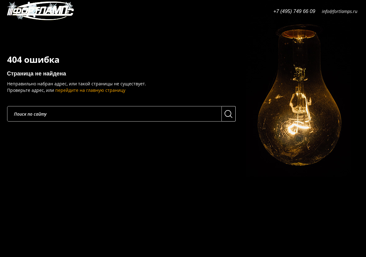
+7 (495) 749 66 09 (294, 11)
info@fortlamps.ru (339, 11)
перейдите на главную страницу (90, 90)
